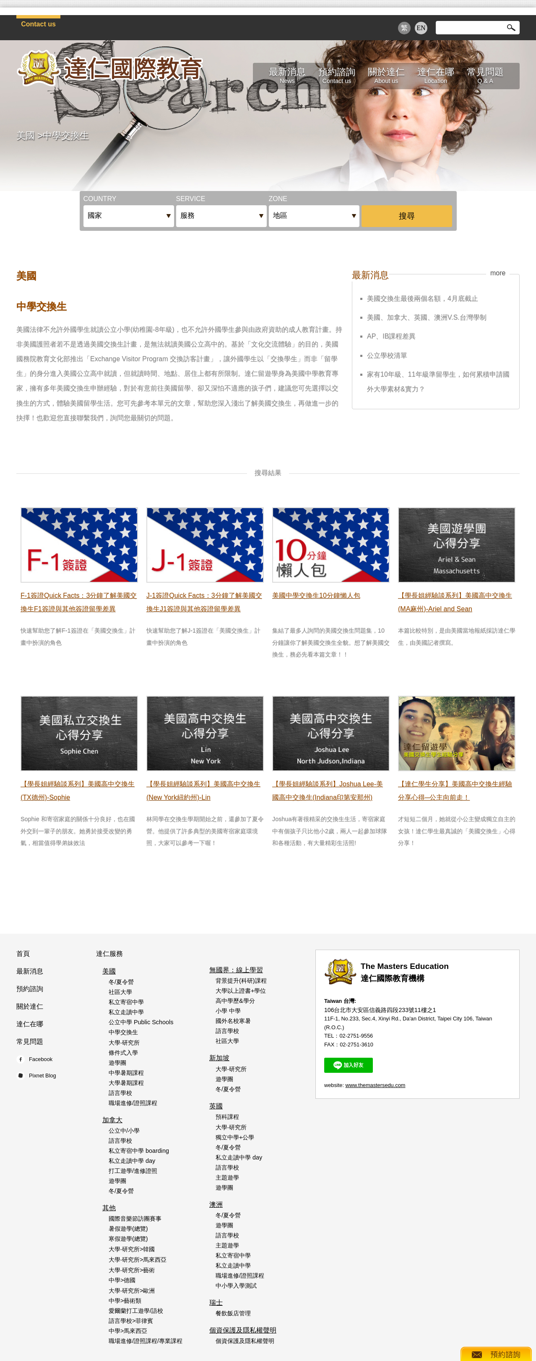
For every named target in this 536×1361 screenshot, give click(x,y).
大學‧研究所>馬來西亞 (138, 1259)
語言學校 (120, 1093)
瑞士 (216, 1302)
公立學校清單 (387, 355)
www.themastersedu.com (376, 1085)
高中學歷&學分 (235, 1000)
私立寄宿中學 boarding (139, 1150)
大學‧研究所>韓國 (132, 1249)
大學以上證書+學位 (241, 990)
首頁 (23, 953)
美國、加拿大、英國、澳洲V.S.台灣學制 (427, 317)
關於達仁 (29, 1006)
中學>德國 (122, 1280)
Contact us (38, 24)
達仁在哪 (29, 1024)
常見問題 (29, 1041)
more (497, 272)
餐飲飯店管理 (233, 1313)
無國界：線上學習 (236, 970)
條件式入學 (123, 1052)
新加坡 (219, 1057)
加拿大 (112, 1119)
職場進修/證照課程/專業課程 (145, 1341)
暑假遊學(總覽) (128, 1228)
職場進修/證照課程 (133, 1103)
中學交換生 (66, 135)
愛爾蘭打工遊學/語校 (136, 1310)
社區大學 (120, 992)
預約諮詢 (29, 988)
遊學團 (117, 1062)
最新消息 (29, 971)
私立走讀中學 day (132, 1160)
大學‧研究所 (124, 1042)
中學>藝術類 (125, 1300)
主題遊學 (227, 1177)
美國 (25, 135)
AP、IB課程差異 (391, 336)
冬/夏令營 (121, 982)
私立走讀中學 (126, 1012)
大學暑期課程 (126, 1083)
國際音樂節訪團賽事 (135, 1218)
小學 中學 (228, 1010)
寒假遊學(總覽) (128, 1238)
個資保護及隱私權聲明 (242, 1330)
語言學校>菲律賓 (131, 1320)
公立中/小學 (124, 1130)
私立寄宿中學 (126, 1002)
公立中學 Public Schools (141, 1022)
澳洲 (216, 1204)
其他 (109, 1207)
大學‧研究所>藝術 (132, 1270)
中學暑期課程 (126, 1072)
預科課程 (227, 1116)
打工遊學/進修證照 (133, 1170)
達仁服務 (109, 953)
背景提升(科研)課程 (241, 980)
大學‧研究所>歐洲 (132, 1290)
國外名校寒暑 (233, 1021)
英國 (216, 1106)
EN (420, 27)
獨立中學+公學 (235, 1137)
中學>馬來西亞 (128, 1330)
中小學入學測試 (236, 1285)
